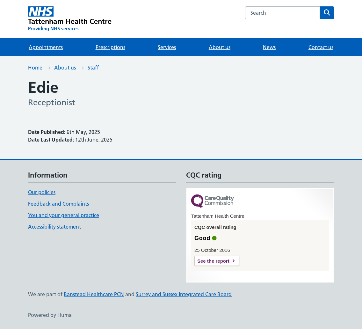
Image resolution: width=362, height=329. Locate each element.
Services (167, 47)
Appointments (46, 47)
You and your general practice (63, 215)
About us (219, 47)
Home (35, 67)
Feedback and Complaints (58, 204)
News (269, 47)
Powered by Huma (50, 315)
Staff (93, 67)
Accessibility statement (54, 226)
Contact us (320, 47)
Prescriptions (110, 47)
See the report (213, 261)
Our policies (41, 192)
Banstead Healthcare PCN (94, 294)
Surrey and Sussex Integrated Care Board (184, 294)
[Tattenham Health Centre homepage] (70, 19)
